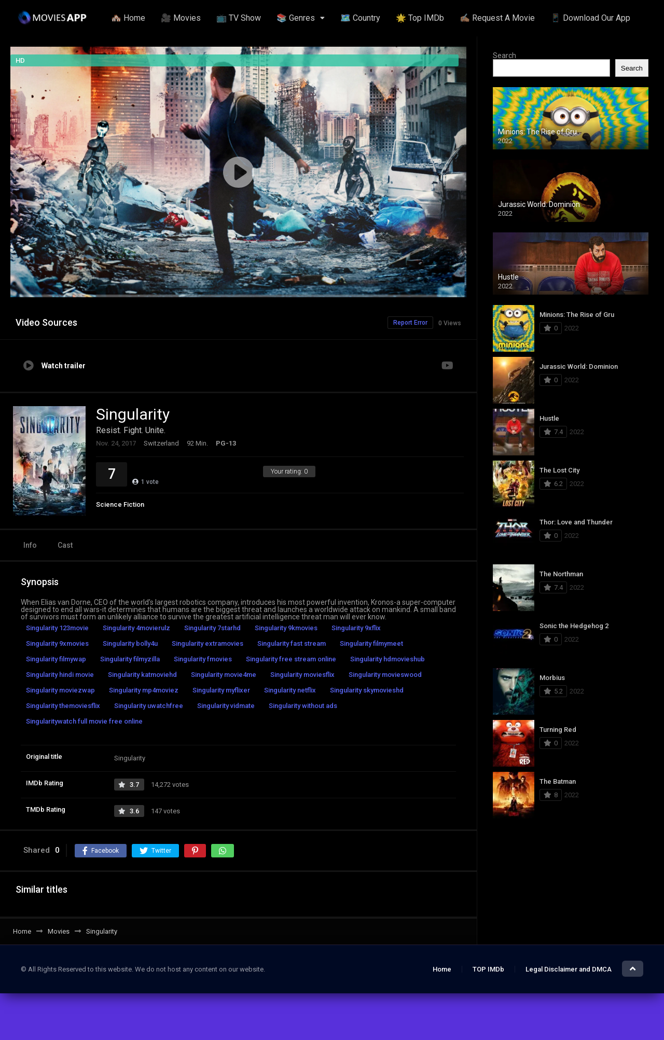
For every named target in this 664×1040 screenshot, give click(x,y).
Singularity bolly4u (130, 643)
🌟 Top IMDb (420, 18)
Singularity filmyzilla (130, 659)
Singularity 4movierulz (136, 628)
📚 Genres (295, 18)
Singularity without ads (303, 706)
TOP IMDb (488, 969)
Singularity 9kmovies (286, 628)
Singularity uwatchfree (148, 706)
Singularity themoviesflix (63, 706)
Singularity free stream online (291, 659)
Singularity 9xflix (356, 628)
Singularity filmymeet (371, 643)
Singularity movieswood (385, 674)
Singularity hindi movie (60, 674)
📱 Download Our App (590, 18)
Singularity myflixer (221, 690)
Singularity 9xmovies (57, 643)
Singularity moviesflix (302, 674)
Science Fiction (120, 504)
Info (30, 545)
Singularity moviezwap (60, 690)
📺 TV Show (238, 18)
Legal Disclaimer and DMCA (568, 969)
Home (442, 969)
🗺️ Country (360, 18)
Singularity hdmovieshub (387, 659)
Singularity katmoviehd (142, 674)
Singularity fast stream (291, 643)
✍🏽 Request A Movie (497, 18)
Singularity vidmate (226, 706)
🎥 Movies (181, 18)
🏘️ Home (128, 18)
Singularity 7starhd (212, 628)
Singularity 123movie (57, 628)
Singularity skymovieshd (367, 690)
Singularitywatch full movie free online (84, 721)
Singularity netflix (290, 690)
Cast (65, 545)
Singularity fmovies (203, 659)
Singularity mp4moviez (143, 690)
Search (504, 55)
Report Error (410, 322)
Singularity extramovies (207, 643)
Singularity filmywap (56, 659)
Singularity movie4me (223, 674)
